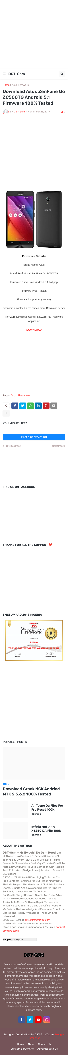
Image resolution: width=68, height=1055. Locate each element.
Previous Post (12, 446)
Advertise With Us (47, 1048)
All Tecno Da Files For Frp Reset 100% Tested (47, 809)
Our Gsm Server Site (22, 1048)
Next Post (57, 446)
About (31, 1044)
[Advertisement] (34, 34)
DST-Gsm (16, 74)
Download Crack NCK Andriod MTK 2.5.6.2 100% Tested (31, 791)
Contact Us (44, 1044)
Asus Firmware (20, 85)
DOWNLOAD (34, 329)
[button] (4, 74)
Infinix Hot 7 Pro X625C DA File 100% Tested (46, 830)
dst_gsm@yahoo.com (37, 919)
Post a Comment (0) (34, 437)
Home (6, 85)
